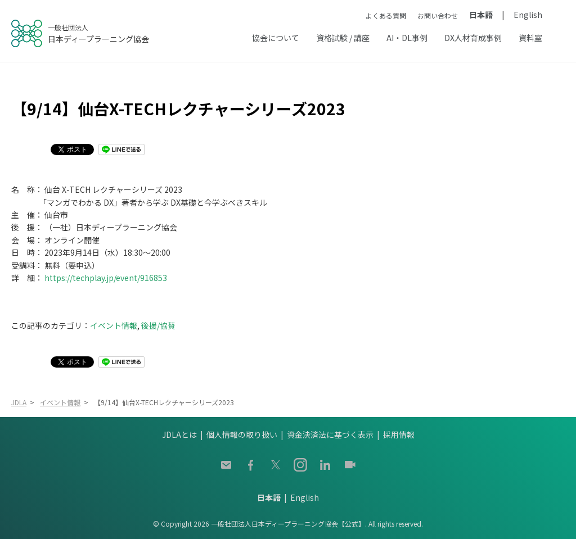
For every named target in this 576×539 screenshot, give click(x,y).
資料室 (530, 37)
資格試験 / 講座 (343, 37)
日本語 (481, 14)
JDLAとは (179, 434)
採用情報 (399, 434)
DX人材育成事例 (473, 37)
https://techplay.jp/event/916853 (105, 277)
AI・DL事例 (407, 37)
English (528, 14)
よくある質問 (386, 15)
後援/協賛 (158, 325)
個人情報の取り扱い (241, 434)
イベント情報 (113, 325)
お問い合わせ (437, 15)
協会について (275, 37)
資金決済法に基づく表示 (330, 434)
